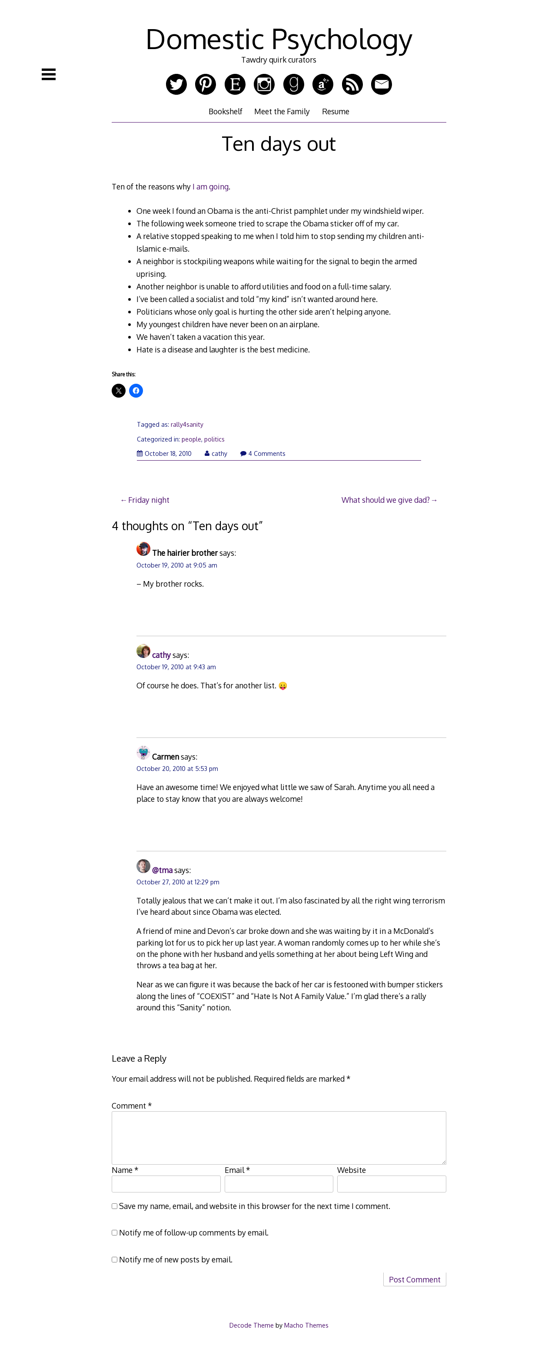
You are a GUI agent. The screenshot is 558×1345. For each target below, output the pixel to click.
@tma (162, 870)
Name (125, 1170)
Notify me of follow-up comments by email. (194, 1232)
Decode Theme (251, 1325)
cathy (216, 453)
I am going (211, 186)
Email (237, 1170)
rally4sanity (187, 424)
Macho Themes (306, 1325)
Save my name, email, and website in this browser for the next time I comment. (254, 1206)
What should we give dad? (386, 500)
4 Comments (263, 453)
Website (351, 1170)
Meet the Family (282, 111)
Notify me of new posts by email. (175, 1259)
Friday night (148, 500)
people (191, 439)
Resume (335, 111)
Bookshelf (225, 111)
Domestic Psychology (279, 38)
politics (214, 439)
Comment (132, 1105)
